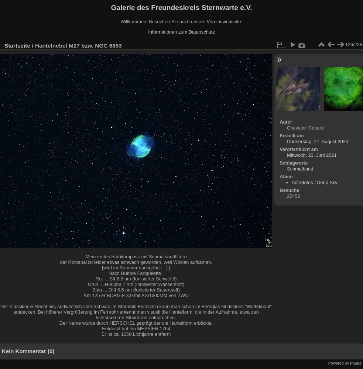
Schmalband (300, 169)
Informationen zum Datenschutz (181, 32)
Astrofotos (302, 182)
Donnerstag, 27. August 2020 (317, 141)
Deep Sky (327, 182)
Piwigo (356, 363)
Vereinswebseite (224, 21)
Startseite (17, 45)
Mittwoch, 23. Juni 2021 (311, 155)
